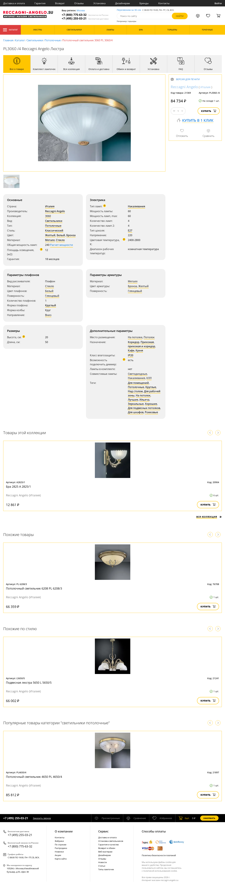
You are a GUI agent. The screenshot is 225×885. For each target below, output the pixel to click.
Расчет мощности (61, 245)
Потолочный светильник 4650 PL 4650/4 (34, 777)
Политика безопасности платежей (159, 855)
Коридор (133, 342)
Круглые (150, 387)
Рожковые (151, 412)
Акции (58, 855)
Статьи (101, 865)
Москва (81, 10)
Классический (54, 230)
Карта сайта (61, 858)
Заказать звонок (42, 818)
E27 (130, 230)
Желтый (50, 235)
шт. (184, 818)
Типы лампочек (106, 869)
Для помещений (138, 383)
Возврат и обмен (106, 848)
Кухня (139, 350)
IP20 (130, 355)
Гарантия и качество (108, 844)
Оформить (209, 818)
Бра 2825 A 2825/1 (18, 486)
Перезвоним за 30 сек (129, 10)
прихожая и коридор (141, 346)
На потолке (135, 337)
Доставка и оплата (14, 3)
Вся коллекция (209, 516)
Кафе (131, 350)
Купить (208, 111)
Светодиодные (137, 374)
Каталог (10, 30)
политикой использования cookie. (160, 870)
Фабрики (59, 841)
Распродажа (61, 848)
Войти (218, 3)
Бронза (71, 235)
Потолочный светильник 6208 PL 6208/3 (34, 588)
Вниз (48, 315)
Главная (8, 40)
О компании (64, 831)
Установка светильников (110, 841)
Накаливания (136, 206)
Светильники (35, 40)
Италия (49, 206)
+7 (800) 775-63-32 (85, 15)
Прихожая (147, 342)
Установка (99, 3)
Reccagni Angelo (55, 211)
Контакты (164, 3)
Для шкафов (136, 412)
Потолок (149, 337)
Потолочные (53, 40)
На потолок (143, 395)
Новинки (59, 851)
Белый (61, 235)
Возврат (60, 3)
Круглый (50, 305)
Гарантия (39, 3)
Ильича (144, 399)
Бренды (144, 3)
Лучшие (133, 399)
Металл (50, 240)
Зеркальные (136, 404)
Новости (102, 862)
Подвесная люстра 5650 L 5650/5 (29, 682)
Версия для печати (188, 79)
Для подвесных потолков (144, 408)
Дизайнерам (122, 3)
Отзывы (79, 3)
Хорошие (151, 404)
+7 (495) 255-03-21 (85, 18)
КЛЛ (149, 378)
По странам (60, 844)
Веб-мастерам (105, 851)
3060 (48, 216)
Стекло (60, 240)
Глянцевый (52, 296)
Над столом (135, 391)
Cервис (103, 831)
